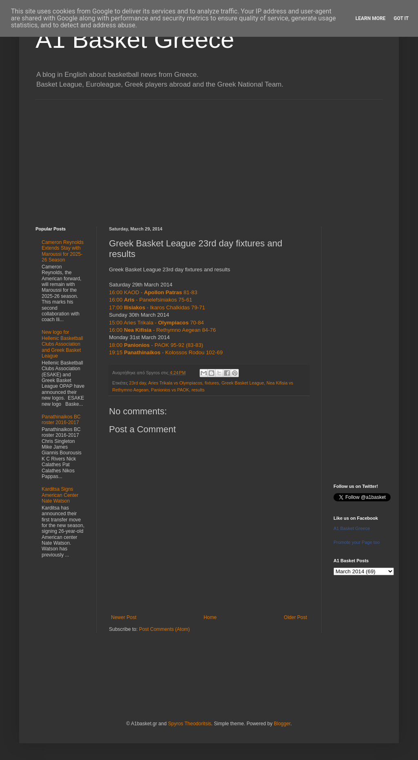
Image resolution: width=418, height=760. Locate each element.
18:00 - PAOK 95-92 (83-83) (156, 345)
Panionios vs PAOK (170, 389)
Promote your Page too (357, 542)
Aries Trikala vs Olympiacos (175, 382)
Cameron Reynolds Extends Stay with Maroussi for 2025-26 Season (63, 251)
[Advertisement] (209, 157)
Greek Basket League (242, 382)
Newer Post (123, 617)
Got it (401, 18)
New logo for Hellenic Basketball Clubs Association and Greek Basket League (62, 344)
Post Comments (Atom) (164, 629)
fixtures (212, 382)
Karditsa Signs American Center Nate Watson (60, 495)
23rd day (137, 382)
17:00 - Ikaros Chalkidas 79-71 (157, 307)
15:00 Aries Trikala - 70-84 (156, 323)
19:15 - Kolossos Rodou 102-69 (166, 352)
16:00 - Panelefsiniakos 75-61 (150, 300)
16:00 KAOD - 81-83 (153, 292)
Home (210, 617)
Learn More (371, 18)
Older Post (295, 617)
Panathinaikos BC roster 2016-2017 (61, 419)
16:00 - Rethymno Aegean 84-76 (162, 330)
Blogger (282, 723)
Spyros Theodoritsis (189, 723)
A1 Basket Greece (135, 39)
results (198, 389)
